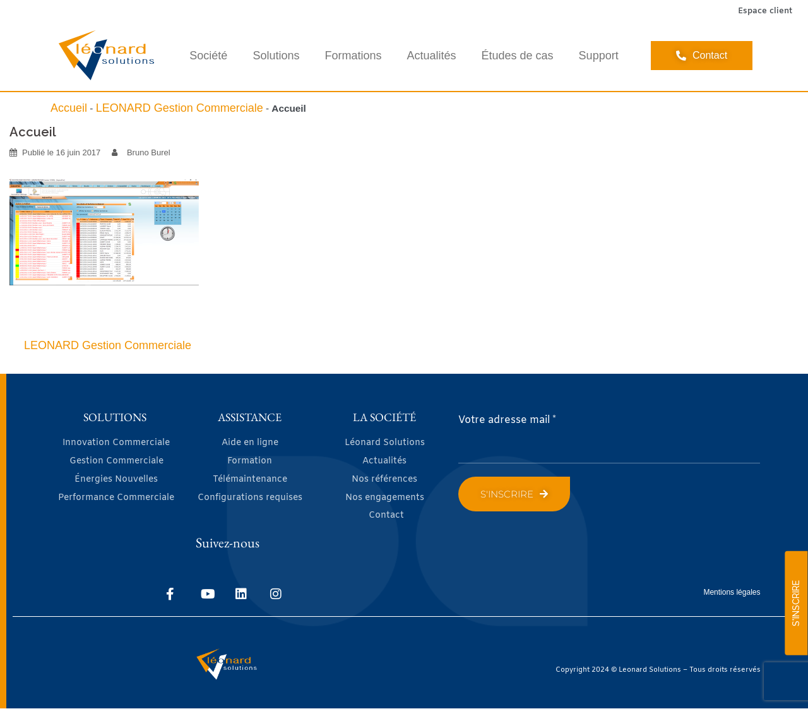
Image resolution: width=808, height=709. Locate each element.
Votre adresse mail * (507, 420)
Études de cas (518, 55)
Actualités (431, 55)
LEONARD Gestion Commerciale (179, 108)
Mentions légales (731, 592)
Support (599, 55)
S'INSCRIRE (796, 603)
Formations (352, 55)
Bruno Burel (148, 152)
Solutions (275, 55)
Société (208, 55)
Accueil (68, 108)
